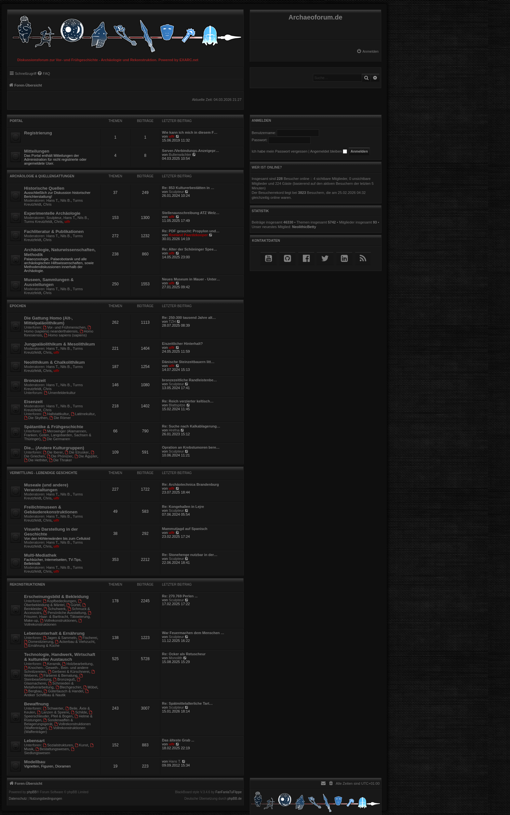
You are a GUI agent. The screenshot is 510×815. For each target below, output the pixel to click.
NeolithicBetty (304, 227)
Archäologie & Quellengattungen (42, 176)
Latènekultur (83, 414)
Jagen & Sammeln (59, 638)
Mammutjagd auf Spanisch (184, 529)
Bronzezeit (35, 380)
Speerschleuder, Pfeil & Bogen (58, 714)
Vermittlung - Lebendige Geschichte (43, 473)
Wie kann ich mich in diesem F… (189, 132)
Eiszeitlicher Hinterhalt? (182, 344)
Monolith (175, 658)
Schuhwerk (55, 609)
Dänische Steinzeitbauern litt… (188, 362)
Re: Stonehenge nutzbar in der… (190, 555)
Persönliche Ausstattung (64, 613)
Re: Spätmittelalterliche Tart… (187, 703)
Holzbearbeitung (77, 664)
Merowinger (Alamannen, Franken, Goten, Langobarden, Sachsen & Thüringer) (57, 435)
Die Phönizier (59, 456)
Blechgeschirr (68, 687)
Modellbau (34, 761)
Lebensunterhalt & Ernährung (54, 633)
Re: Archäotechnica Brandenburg (190, 484)
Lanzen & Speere (53, 712)
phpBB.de (234, 798)
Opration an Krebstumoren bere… (191, 447)
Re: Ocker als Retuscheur (184, 654)
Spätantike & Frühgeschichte (53, 426)
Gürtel (73, 605)
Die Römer (60, 418)
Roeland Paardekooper (188, 235)
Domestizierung (38, 642)
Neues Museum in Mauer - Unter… (191, 279)
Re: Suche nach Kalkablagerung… (191, 426)
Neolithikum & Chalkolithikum (54, 362)
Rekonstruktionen (27, 584)
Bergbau (33, 691)
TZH (172, 321)
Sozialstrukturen (58, 745)
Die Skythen (35, 418)
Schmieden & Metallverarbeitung (49, 685)
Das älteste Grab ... (178, 740)
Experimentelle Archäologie (52, 213)
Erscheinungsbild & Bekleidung (56, 596)
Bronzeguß (64, 679)
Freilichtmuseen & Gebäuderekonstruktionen (50, 509)
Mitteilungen (36, 151)
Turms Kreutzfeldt (38, 222)
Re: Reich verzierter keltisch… (187, 401)
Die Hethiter (35, 460)
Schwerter (53, 708)
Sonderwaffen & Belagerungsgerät (48, 722)
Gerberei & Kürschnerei (68, 671)
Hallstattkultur (56, 414)
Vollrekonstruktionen (58, 620)
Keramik (51, 664)
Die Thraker (60, 460)
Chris (47, 204)
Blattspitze (177, 405)
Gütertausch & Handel (63, 691)
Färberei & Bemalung (58, 675)
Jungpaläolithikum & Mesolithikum (59, 344)
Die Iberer (53, 452)
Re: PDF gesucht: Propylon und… (191, 231)
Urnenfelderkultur (59, 393)
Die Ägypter (85, 456)
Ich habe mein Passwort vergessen (279, 151)
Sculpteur (176, 192)
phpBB (32, 792)
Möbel (90, 687)
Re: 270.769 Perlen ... (179, 596)
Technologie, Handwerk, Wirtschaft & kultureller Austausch (59, 657)
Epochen (18, 306)
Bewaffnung (36, 703)
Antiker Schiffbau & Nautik (56, 693)
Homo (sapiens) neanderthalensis (58, 329)
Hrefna (174, 430)
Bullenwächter (180, 154)
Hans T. (53, 200)
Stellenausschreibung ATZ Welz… (190, 213)
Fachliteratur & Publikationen (54, 231)
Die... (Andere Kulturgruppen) (54, 447)
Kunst (81, 745)
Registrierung (38, 132)
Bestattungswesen (52, 749)
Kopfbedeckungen (59, 601)
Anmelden (261, 120)
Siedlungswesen (49, 751)
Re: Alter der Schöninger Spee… (189, 249)
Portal (16, 121)
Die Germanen (56, 439)
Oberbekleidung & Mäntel (53, 603)
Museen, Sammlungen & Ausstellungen (49, 282)
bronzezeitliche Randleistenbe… (189, 380)
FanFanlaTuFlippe (228, 792)
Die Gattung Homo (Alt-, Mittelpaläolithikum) (48, 320)
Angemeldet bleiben (328, 151)
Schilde (79, 712)
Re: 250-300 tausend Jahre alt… (189, 317)
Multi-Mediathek (40, 555)
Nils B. (65, 200)
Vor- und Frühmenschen (64, 327)
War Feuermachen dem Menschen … (193, 633)
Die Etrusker (76, 452)
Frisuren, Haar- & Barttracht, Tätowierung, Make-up (58, 616)
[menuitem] (367, 51)
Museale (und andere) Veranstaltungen (46, 487)
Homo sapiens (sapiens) (65, 335)
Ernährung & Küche (42, 645)
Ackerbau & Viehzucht (74, 642)
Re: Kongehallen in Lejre (183, 507)
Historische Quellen (44, 188)
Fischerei (87, 638)
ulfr (172, 136)
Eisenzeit (33, 401)
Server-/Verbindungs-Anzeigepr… (190, 151)
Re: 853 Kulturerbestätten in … (188, 188)
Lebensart (34, 740)
